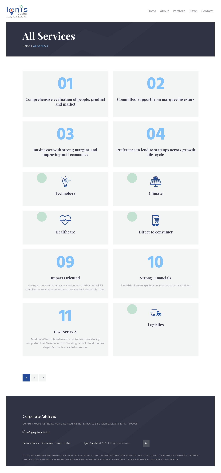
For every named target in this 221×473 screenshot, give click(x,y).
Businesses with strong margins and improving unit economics (65, 152)
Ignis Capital (91, 443)
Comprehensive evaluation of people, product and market (65, 101)
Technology (65, 193)
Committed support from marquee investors (155, 99)
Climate (156, 193)
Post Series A (65, 332)
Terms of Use (62, 443)
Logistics (156, 325)
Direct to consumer (156, 232)
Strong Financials (155, 278)
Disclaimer (47, 443)
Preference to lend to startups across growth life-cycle (155, 152)
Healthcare (65, 232)
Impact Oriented (65, 278)
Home (26, 46)
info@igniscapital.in (36, 433)
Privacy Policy (31, 443)
